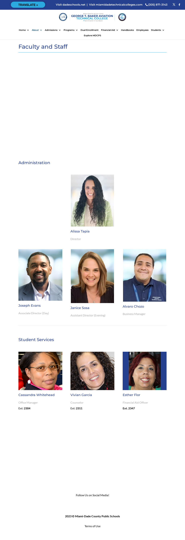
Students (156, 30)
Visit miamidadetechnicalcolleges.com (116, 4)
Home (22, 30)
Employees (142, 30)
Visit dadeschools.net (70, 4)
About (35, 30)
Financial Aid (108, 30)
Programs (69, 30)
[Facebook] (179, 4)
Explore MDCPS (92, 35)
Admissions (51, 30)
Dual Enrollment (89, 30)
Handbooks (127, 30)
